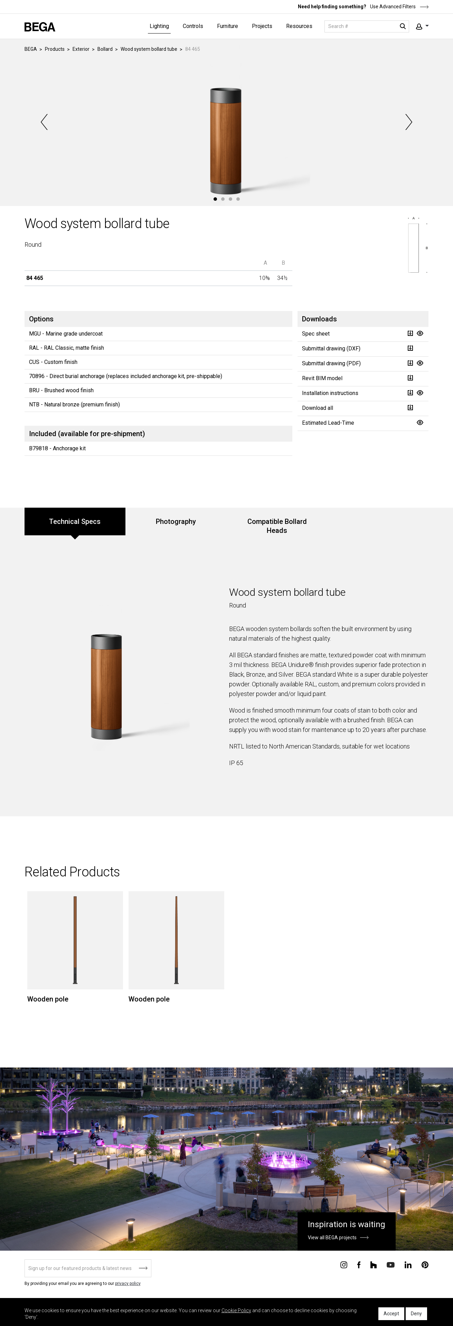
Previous (45, 122)
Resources (299, 26)
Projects (262, 26)
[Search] (366, 26)
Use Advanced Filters (399, 6)
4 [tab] (238, 199)
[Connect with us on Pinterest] (425, 1264)
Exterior (81, 49)
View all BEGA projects (332, 1237)
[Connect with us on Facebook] (358, 1264)
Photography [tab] (176, 521)
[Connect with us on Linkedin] (408, 1264)
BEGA (31, 49)
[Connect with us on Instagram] (343, 1264)
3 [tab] (230, 199)
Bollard (105, 49)
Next (408, 122)
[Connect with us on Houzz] (373, 1264)
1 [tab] (215, 199)
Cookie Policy (236, 1310)
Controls (193, 26)
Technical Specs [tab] (75, 521)
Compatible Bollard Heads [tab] (277, 526)
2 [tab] (223, 199)
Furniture (227, 26)
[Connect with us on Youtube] (391, 1264)
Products (55, 49)
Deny (416, 1313)
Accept (391, 1313)
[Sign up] (88, 1268)
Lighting (159, 26)
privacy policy (128, 1283)
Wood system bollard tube (149, 49)
